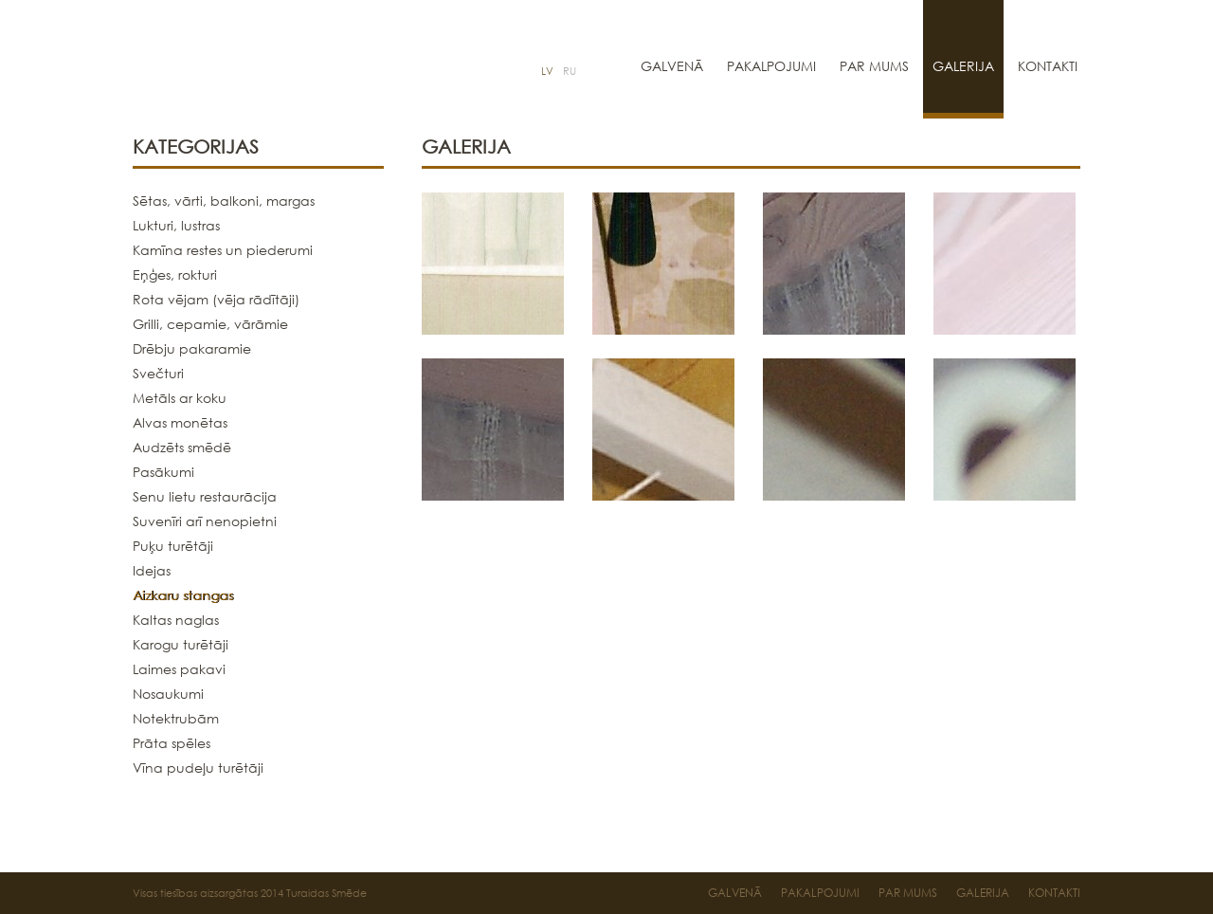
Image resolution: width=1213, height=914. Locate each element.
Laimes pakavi (179, 669)
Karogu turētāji (180, 644)
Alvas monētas (180, 422)
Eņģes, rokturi (175, 274)
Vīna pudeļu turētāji (198, 768)
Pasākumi (163, 472)
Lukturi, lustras (176, 225)
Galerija (963, 66)
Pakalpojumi (771, 66)
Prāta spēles (171, 743)
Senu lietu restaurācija (205, 496)
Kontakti (1047, 66)
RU (569, 71)
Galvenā (672, 66)
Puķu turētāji (173, 546)
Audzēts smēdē (182, 447)
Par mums (874, 66)
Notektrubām (176, 718)
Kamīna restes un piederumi (223, 250)
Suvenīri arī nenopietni (205, 521)
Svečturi (158, 373)
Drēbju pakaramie (192, 348)
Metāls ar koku (179, 398)
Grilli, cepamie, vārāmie (210, 324)
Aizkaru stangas (183, 595)
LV (547, 71)
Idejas (152, 570)
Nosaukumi (168, 694)
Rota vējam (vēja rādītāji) (216, 299)
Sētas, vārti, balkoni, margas (224, 201)
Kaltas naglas (176, 620)
